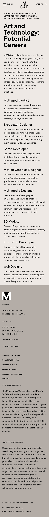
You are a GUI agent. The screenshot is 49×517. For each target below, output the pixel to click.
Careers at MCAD (9, 365)
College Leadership (11, 355)
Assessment (8, 507)
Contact (5, 379)
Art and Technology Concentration (19, 16)
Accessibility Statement (12, 374)
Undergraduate (23, 13)
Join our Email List (10, 346)
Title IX (19, 507)
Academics (8, 13)
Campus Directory (10, 340)
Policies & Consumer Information (17, 502)
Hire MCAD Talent (9, 369)
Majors (35, 13)
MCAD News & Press (10, 360)
